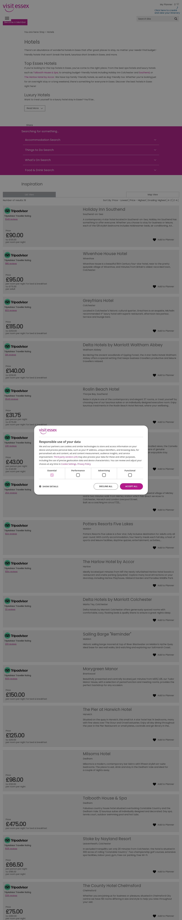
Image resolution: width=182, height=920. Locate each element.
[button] (48, 486)
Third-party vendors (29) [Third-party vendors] (66, 456)
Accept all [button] (131, 486)
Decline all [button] (105, 486)
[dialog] (91, 459)
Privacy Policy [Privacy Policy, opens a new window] (84, 463)
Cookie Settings (68, 463)
